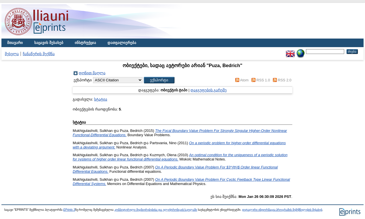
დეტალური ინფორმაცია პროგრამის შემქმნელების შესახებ (282, 209)
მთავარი (15, 43)
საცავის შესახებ (48, 43)
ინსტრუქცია (85, 43)
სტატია (100, 99)
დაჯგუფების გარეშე (208, 90)
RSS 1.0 (263, 80)
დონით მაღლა (92, 73)
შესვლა (12, 54)
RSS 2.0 (284, 80)
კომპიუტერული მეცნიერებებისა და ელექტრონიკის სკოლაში (155, 209)
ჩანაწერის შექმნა (39, 54)
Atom (244, 80)
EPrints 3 (69, 209)
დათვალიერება (122, 43)
